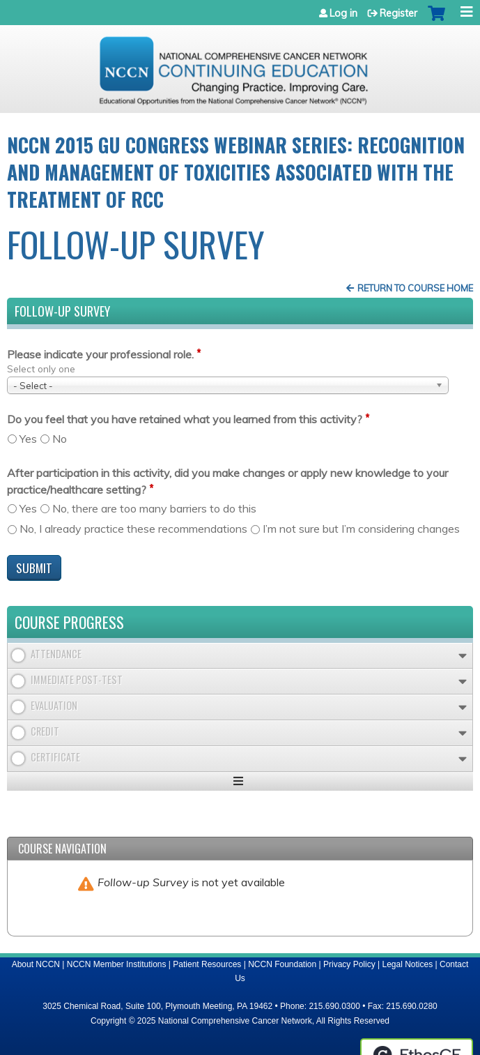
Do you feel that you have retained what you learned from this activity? (184, 419)
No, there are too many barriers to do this (154, 508)
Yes (28, 439)
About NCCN (36, 964)
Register (398, 13)
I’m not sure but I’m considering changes (361, 529)
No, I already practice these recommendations (133, 529)
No (59, 439)
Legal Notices (407, 964)
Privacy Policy (349, 964)
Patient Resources (207, 964)
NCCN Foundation (282, 964)
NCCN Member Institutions (117, 964)
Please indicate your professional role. (100, 354)
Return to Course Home (415, 288)
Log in (343, 13)
